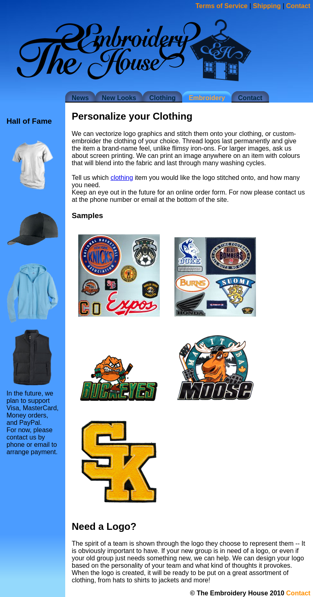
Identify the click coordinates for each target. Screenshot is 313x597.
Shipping (267, 5)
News (80, 97)
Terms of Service (222, 5)
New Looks (119, 97)
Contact (250, 97)
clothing (121, 177)
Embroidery (207, 97)
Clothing (162, 97)
